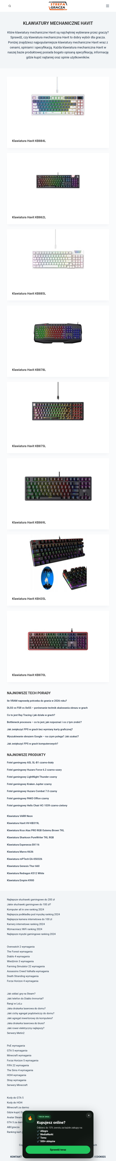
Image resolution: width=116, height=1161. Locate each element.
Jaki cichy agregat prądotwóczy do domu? (30, 1013)
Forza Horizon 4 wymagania (22, 981)
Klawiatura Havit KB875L (29, 446)
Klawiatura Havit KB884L (29, 141)
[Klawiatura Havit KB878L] (58, 334)
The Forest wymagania (19, 951)
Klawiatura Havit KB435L (29, 598)
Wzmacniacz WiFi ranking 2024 (24, 929)
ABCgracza (13, 1127)
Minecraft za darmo (18, 1107)
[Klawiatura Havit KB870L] (58, 639)
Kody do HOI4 (14, 1102)
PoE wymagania (16, 1045)
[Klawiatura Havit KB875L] (58, 410)
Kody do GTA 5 (15, 1097)
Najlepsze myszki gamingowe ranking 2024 (31, 934)
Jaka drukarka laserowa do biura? (26, 1023)
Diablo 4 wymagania (18, 956)
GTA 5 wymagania (17, 1050)
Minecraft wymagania (19, 1055)
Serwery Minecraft (17, 1085)
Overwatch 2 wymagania (20, 946)
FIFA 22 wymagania (18, 1065)
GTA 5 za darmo (16, 1122)
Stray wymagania (16, 1080)
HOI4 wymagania (16, 1075)
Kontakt (16, 1156)
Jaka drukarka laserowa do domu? (26, 1008)
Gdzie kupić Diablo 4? (19, 1112)
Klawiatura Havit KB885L (29, 293)
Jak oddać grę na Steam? (21, 993)
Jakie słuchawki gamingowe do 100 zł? (29, 904)
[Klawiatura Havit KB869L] (58, 486)
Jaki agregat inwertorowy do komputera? (30, 1018)
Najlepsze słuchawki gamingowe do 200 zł (31, 899)
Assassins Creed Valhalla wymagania (28, 971)
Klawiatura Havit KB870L (29, 675)
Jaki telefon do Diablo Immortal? (25, 998)
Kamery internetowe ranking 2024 (26, 924)
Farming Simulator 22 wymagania (26, 966)
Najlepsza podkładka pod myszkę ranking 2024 (33, 914)
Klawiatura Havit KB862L (29, 217)
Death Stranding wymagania (23, 976)
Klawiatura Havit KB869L (29, 522)
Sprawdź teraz (58, 1149)
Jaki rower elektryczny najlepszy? (25, 1028)
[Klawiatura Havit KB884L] (58, 105)
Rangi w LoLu (14, 1003)
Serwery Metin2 (16, 1033)
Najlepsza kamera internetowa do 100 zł (29, 919)
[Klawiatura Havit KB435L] (58, 563)
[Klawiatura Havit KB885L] (58, 258)
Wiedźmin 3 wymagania (20, 961)
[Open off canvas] (107, 5)
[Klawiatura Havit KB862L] (58, 181)
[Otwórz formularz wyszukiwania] (10, 6)
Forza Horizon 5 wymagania (22, 1060)
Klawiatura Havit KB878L (29, 370)
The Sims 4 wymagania (20, 1070)
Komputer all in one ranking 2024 (25, 909)
